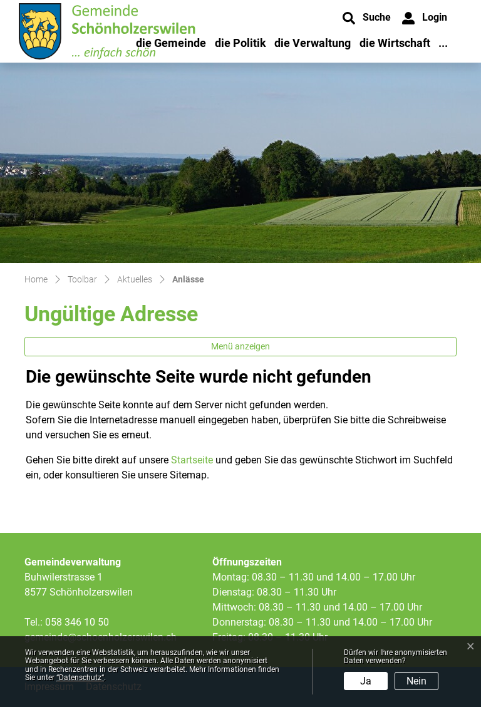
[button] (366, 18)
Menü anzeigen (240, 346)
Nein (416, 681)
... (443, 42)
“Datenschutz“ (80, 677)
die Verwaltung (312, 42)
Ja (365, 681)
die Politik (240, 42)
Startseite (192, 460)
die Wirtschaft (394, 42)
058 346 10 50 (77, 622)
